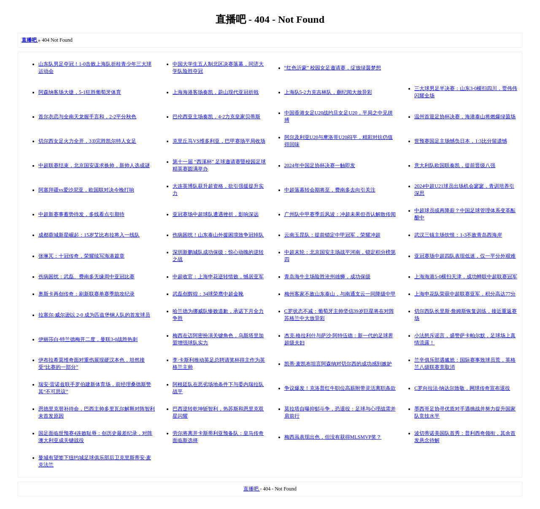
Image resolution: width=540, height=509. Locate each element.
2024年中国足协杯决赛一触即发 (319, 165)
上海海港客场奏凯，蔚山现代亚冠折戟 (216, 92)
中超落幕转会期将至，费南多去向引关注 (329, 190)
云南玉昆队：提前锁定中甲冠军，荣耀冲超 (332, 235)
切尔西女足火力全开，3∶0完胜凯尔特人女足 (87, 141)
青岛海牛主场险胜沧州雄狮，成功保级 (327, 277)
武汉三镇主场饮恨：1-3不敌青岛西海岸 (458, 235)
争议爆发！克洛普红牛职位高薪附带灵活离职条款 (340, 388)
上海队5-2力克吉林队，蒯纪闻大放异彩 (328, 92)
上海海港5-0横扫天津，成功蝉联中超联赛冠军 (465, 277)
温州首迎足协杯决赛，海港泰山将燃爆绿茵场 (465, 117)
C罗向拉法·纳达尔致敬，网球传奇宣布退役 (462, 388)
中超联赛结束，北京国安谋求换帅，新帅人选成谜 (94, 165)
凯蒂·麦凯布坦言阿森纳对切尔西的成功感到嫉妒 (338, 364)
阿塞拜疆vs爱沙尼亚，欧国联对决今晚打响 (86, 190)
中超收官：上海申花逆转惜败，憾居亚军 (218, 277)
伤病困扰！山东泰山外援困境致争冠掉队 (218, 235)
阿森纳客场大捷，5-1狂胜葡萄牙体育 (79, 92)
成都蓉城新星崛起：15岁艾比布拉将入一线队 (89, 235)
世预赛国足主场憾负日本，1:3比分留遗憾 (460, 141)
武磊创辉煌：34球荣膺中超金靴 (208, 294)
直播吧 (251, 489)
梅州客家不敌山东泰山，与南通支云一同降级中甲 (340, 294)
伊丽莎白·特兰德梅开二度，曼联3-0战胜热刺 (88, 339)
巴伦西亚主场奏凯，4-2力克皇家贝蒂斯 (216, 117)
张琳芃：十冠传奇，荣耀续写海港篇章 (81, 256)
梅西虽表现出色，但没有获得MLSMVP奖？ (333, 437)
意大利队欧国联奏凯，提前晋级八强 (454, 165)
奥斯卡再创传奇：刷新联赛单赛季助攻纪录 (86, 294)
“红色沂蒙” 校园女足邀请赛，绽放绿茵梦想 (332, 68)
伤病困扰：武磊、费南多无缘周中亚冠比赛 (86, 277)
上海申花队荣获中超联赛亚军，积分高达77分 (465, 294)
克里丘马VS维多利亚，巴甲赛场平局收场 (219, 141)
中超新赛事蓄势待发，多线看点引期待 (81, 214)
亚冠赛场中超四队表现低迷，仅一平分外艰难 (465, 256)
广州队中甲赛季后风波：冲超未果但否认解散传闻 (340, 214)
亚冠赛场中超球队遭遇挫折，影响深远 (216, 214)
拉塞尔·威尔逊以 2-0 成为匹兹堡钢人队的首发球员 (94, 315)
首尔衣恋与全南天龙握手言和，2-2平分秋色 (87, 117)
